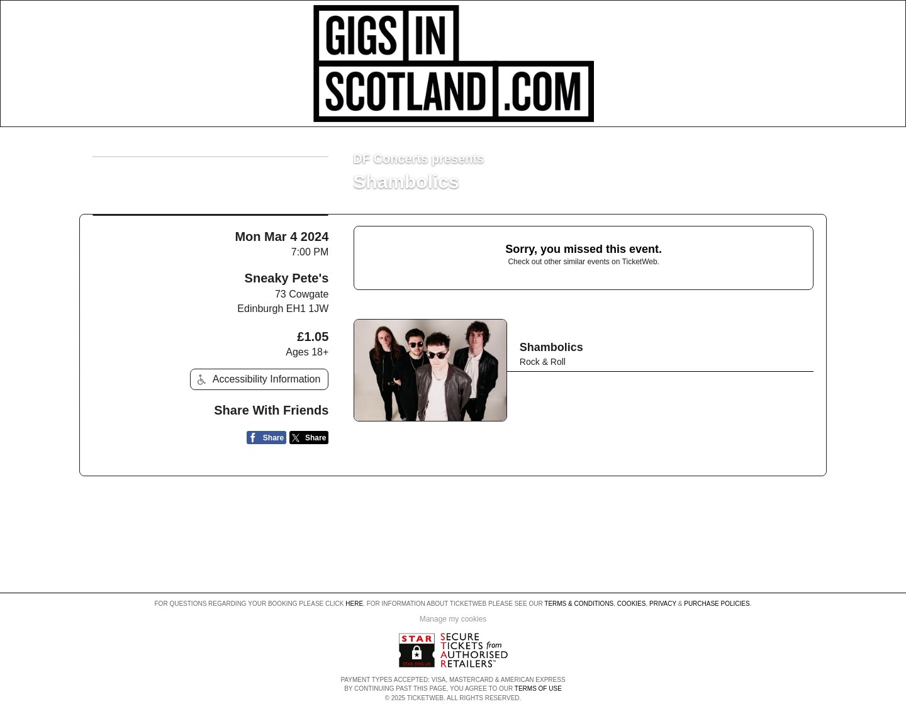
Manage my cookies (453, 619)
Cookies (631, 603)
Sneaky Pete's (287, 278)
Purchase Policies (716, 603)
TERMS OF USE (538, 688)
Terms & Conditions (578, 603)
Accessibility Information (257, 380)
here (354, 603)
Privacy (662, 603)
